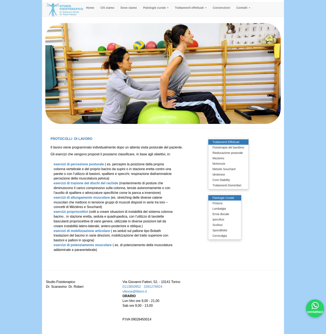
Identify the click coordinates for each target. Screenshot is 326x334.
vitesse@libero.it (134, 291)
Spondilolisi (219, 230)
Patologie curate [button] (156, 7)
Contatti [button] (243, 7)
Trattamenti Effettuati (225, 142)
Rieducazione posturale (227, 153)
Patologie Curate (223, 197)
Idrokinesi (218, 174)
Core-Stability (221, 180)
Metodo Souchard (224, 169)
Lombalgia (219, 208)
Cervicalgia (219, 235)
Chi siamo (107, 7)
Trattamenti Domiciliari (226, 185)
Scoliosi (217, 225)
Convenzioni (221, 7)
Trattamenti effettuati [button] (190, 7)
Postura (217, 203)
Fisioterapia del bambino (228, 147)
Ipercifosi (218, 219)
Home (90, 7)
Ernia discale (220, 214)
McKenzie (218, 163)
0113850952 (131, 286)
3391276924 (153, 286)
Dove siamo (129, 7)
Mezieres (218, 158)
